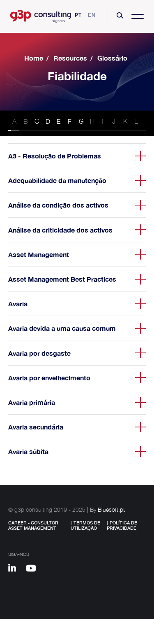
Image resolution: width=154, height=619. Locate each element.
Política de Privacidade (122, 525)
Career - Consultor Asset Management (33, 525)
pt (78, 15)
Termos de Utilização (85, 525)
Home (33, 58)
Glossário (112, 58)
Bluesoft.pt (111, 509)
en (92, 15)
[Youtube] (34, 569)
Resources (70, 58)
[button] (120, 16)
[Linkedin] (16, 569)
